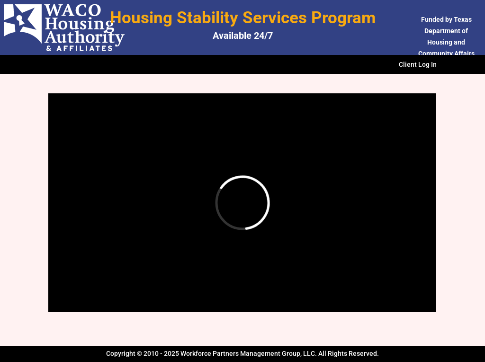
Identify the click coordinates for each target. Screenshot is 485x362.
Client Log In (418, 64)
